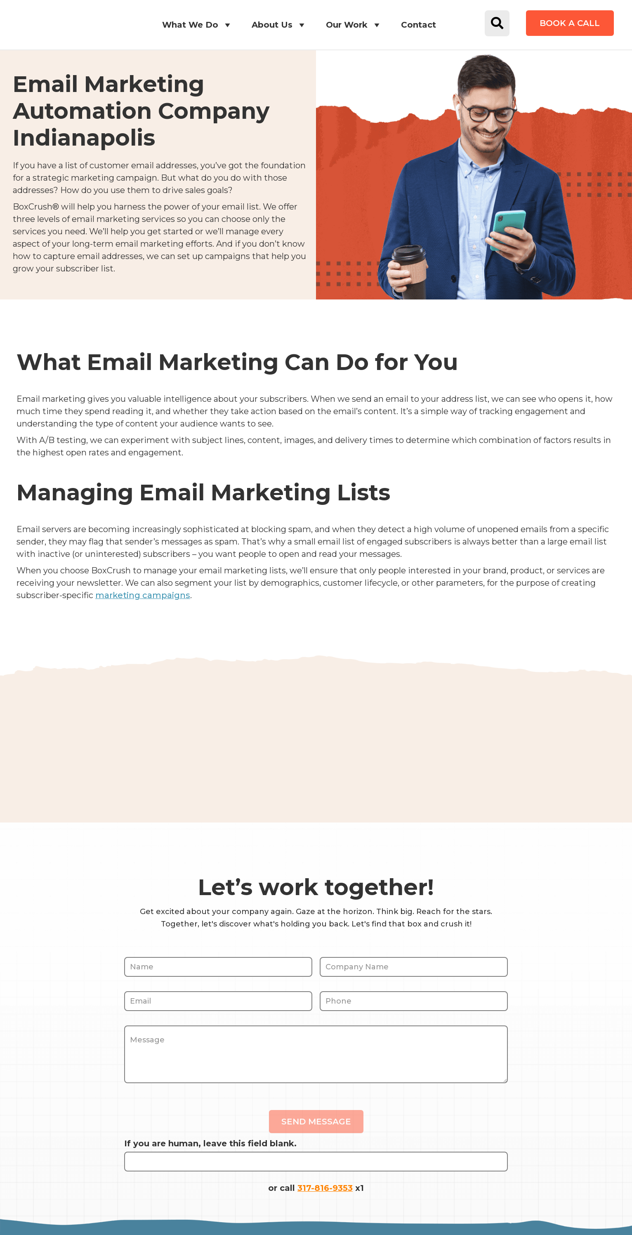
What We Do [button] (197, 24)
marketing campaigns (143, 595)
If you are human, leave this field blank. (210, 1143)
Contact (418, 25)
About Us (279, 24)
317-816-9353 (325, 1188)
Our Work (354, 24)
